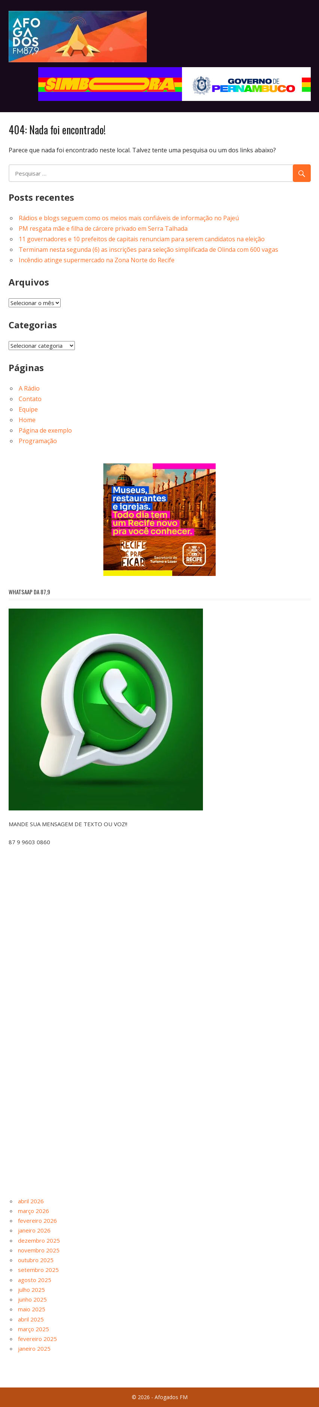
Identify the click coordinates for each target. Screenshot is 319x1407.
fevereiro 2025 (37, 1338)
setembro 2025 (38, 1269)
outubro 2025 (36, 1260)
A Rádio (29, 388)
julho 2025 (31, 1289)
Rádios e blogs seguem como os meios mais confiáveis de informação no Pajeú (129, 218)
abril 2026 (31, 1201)
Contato (30, 399)
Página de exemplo (45, 430)
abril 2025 (31, 1319)
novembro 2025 (39, 1250)
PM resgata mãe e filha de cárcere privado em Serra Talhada (103, 228)
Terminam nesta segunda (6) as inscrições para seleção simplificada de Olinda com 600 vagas (148, 249)
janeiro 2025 (34, 1348)
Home (27, 420)
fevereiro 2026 (37, 1220)
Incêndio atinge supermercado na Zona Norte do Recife (96, 260)
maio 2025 (31, 1309)
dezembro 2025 (39, 1240)
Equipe (28, 409)
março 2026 (33, 1211)
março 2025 (33, 1329)
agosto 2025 (34, 1280)
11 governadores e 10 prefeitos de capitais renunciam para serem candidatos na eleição (142, 239)
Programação (38, 441)
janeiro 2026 (34, 1230)
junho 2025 (32, 1299)
